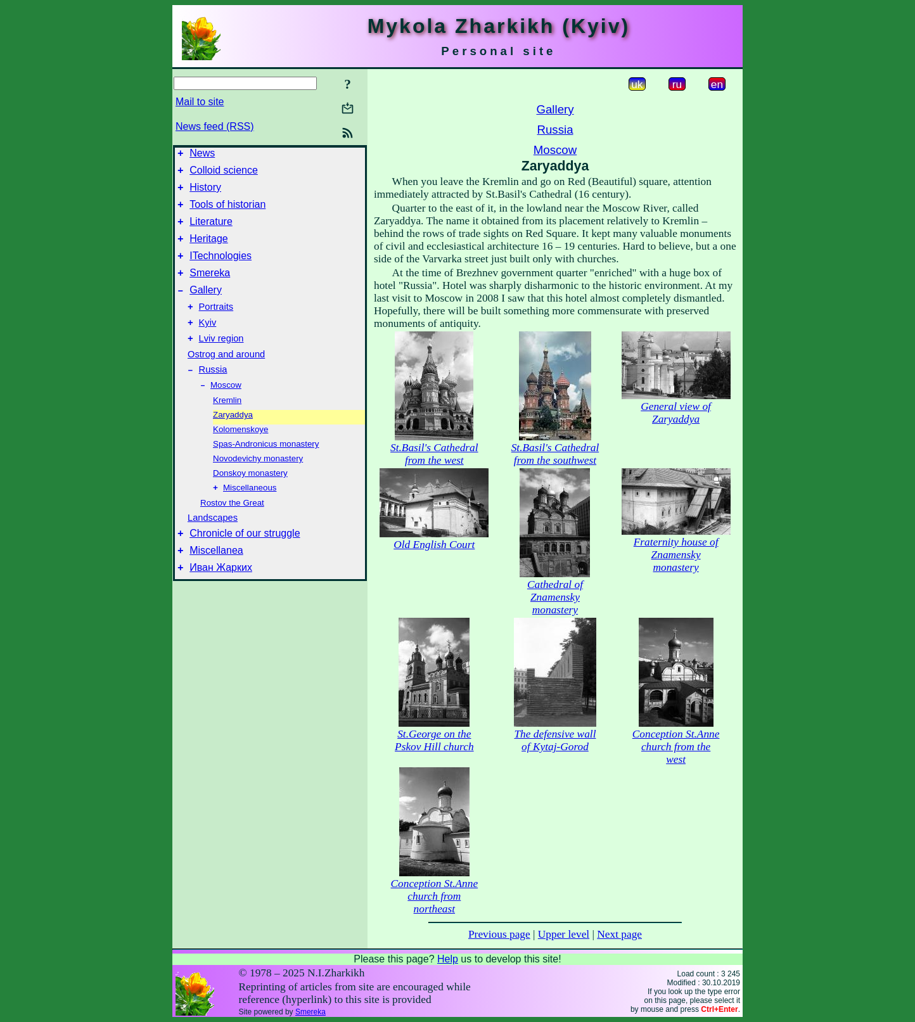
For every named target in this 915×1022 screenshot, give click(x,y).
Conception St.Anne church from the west (676, 746)
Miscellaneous (249, 515)
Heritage (208, 250)
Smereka (209, 288)
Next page (619, 934)
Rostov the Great (232, 530)
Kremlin (227, 426)
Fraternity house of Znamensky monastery (676, 554)
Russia (213, 394)
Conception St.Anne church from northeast (434, 896)
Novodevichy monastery (258, 484)
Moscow (225, 411)
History (205, 193)
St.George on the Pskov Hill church (434, 740)
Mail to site (200, 101)
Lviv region (221, 361)
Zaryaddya (233, 440)
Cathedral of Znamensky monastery (555, 597)
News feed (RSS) (215, 126)
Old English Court (434, 545)
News (202, 155)
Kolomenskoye (240, 455)
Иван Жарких (220, 600)
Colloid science (223, 174)
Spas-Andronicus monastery (266, 470)
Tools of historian (227, 212)
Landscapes (213, 545)
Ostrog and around (226, 377)
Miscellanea (216, 581)
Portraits (216, 326)
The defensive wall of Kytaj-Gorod (555, 740)
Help (447, 959)
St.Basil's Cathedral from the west (434, 454)
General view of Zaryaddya (676, 412)
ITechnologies (220, 269)
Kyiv (208, 343)
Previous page (499, 934)
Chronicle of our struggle (244, 562)
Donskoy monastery (250, 499)
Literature (211, 231)
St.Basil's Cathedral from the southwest (555, 454)
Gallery (205, 307)
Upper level (563, 934)
